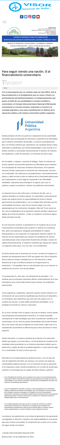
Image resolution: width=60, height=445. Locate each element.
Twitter (5, 88)
